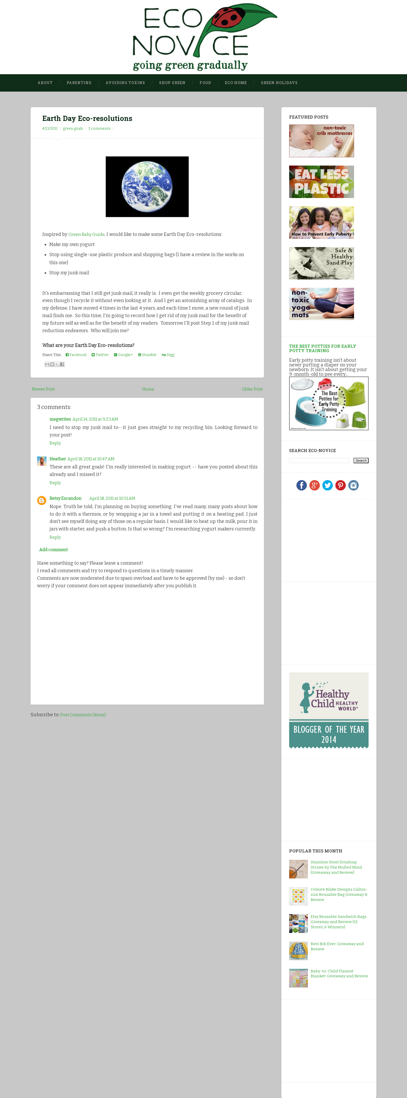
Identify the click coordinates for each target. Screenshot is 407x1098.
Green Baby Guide (88, 234)
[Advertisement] (321, 539)
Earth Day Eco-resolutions (89, 118)
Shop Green (172, 82)
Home (148, 389)
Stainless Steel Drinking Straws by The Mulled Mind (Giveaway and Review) (336, 867)
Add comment (55, 550)
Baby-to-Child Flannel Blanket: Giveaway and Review (339, 974)
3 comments (99, 128)
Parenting (79, 82)
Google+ (123, 355)
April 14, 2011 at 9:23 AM (100, 419)
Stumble (147, 355)
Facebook (76, 355)
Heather (59, 458)
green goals (73, 128)
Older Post (251, 389)
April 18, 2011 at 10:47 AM (96, 458)
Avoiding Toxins (125, 82)
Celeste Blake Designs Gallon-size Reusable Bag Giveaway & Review (339, 894)
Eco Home (236, 82)
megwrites (61, 419)
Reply (56, 443)
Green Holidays (279, 82)
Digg (168, 355)
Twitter (100, 355)
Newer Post (44, 389)
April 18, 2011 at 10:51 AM (117, 498)
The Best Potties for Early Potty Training (322, 348)
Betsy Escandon (67, 498)
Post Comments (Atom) (85, 715)
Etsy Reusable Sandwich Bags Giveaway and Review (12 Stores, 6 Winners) (339, 921)
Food (205, 82)
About (45, 82)
